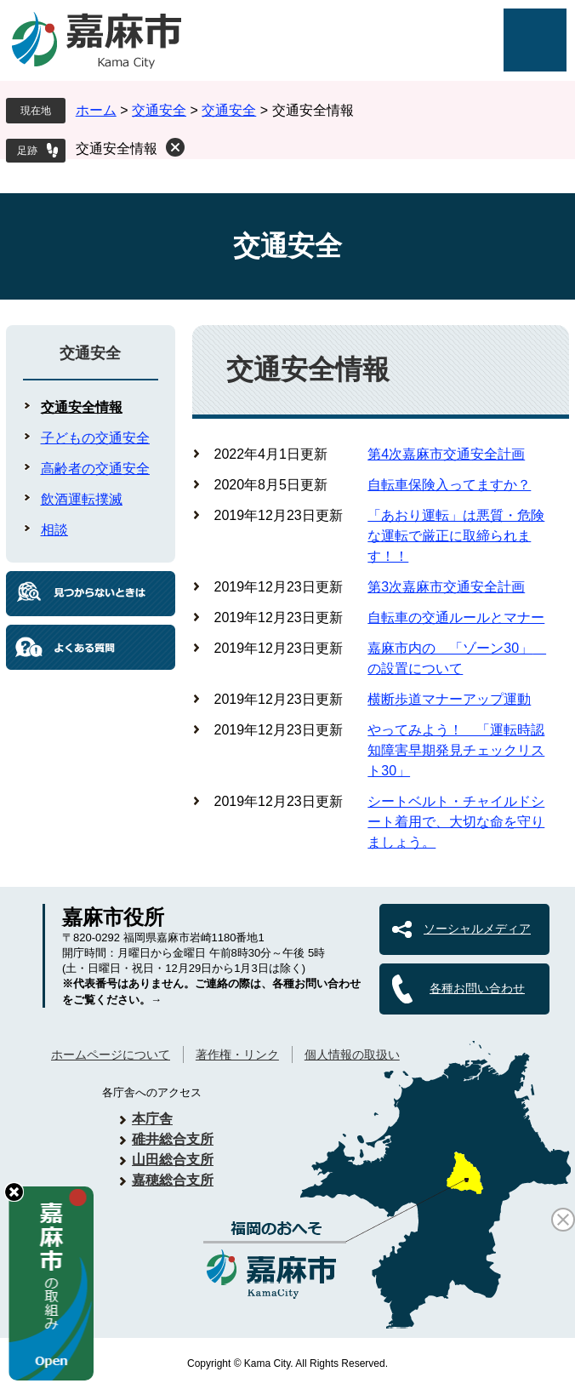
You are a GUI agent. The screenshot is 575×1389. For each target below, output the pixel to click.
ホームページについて (110, 1054)
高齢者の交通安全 (95, 468)
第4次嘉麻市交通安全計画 (446, 454)
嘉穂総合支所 (172, 1180)
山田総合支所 (172, 1159)
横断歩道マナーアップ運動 (449, 699)
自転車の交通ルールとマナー (455, 617)
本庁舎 (152, 1119)
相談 (54, 530)
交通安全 (159, 110)
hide (14, 1192)
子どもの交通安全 (95, 438)
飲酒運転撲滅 (81, 499)
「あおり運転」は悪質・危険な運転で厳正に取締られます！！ (455, 535)
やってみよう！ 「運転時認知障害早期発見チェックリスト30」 (455, 750)
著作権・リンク (237, 1054)
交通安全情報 (116, 148)
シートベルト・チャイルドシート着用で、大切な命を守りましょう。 (455, 821)
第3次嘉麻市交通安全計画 (446, 587)
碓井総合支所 (172, 1139)
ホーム (96, 110)
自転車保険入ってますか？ (449, 484)
